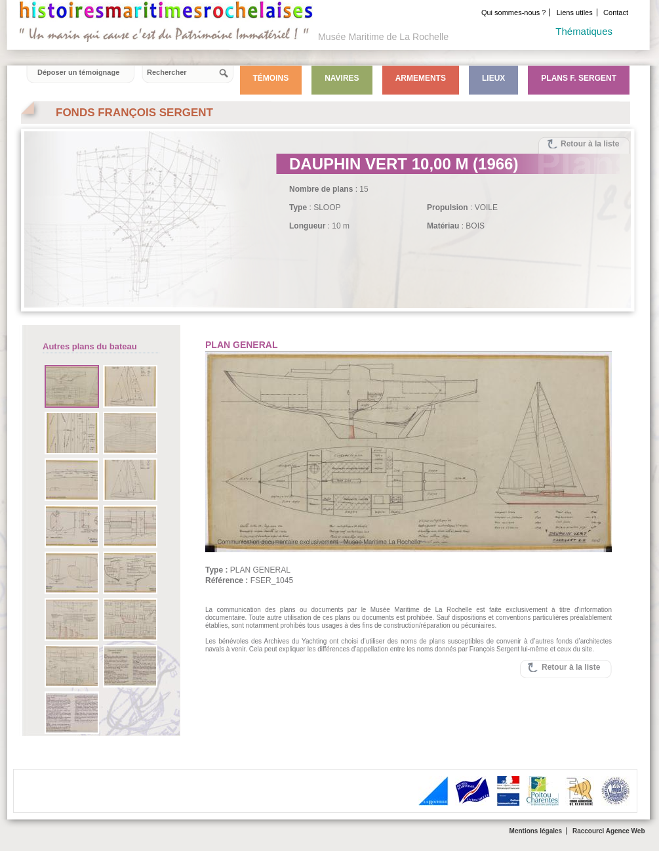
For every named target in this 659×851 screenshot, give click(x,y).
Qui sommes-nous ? (513, 12)
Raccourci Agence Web (608, 831)
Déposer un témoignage (78, 72)
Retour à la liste (590, 143)
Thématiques (583, 31)
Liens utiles (575, 12)
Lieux (493, 78)
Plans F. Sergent (578, 78)
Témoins (271, 78)
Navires (342, 78)
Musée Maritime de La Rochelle (383, 37)
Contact (615, 12)
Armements (420, 78)
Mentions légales (536, 831)
